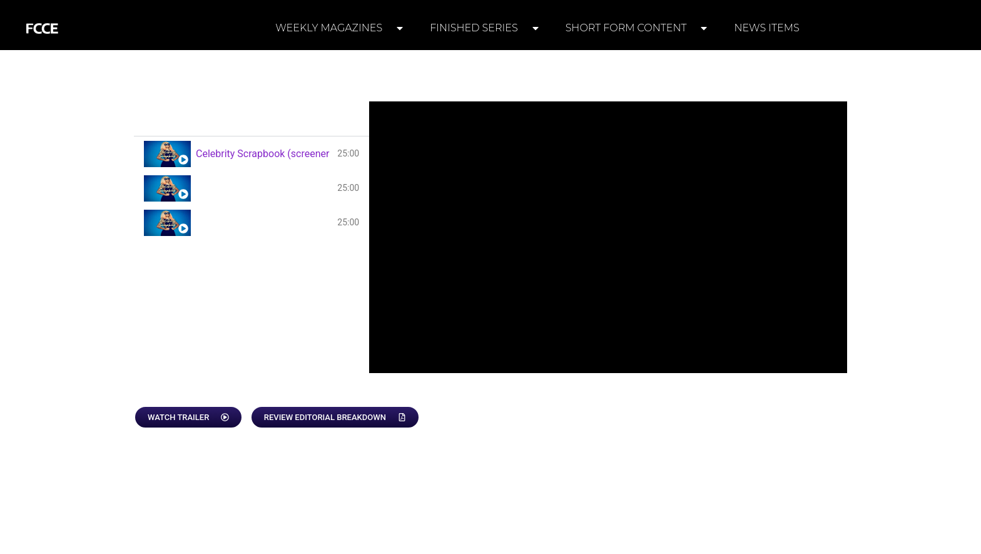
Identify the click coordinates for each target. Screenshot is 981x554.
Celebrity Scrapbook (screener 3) (264, 222)
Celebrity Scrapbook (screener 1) (264, 154)
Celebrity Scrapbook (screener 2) (264, 188)
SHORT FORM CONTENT (637, 28)
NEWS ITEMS (766, 28)
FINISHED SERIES (485, 28)
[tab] (251, 153)
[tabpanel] (608, 237)
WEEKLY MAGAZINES (340, 28)
